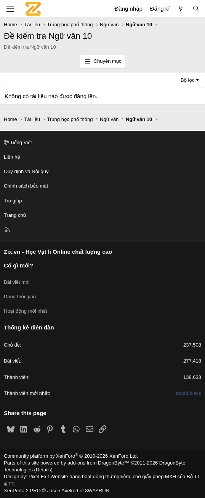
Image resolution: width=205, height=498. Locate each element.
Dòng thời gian (20, 296)
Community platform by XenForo (71, 456)
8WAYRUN (97, 490)
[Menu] (10, 9)
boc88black (188, 393)
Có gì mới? (18, 265)
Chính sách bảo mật (26, 186)
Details (43, 470)
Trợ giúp (13, 201)
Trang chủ (15, 215)
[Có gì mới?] (180, 8)
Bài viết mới (16, 282)
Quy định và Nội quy (26, 171)
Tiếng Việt (18, 142)
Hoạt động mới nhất (25, 311)
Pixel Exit (39, 476)
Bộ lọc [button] (188, 80)
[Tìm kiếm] (196, 8)
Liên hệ (12, 157)
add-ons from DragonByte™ (98, 463)
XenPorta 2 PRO (22, 490)
